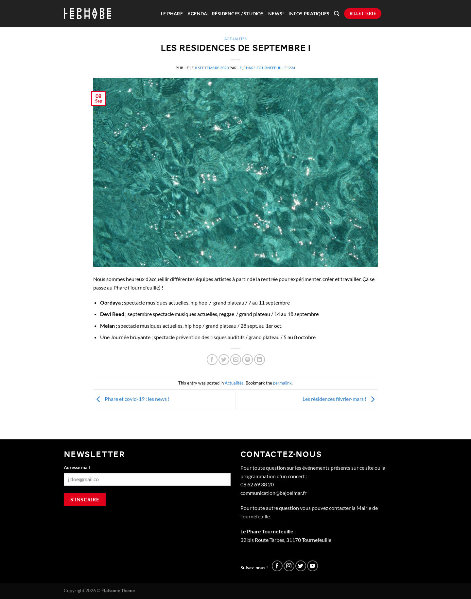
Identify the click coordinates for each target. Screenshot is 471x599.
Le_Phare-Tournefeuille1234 (266, 68)
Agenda (197, 13)
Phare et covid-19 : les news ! (131, 399)
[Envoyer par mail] (235, 359)
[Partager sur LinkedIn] (259, 359)
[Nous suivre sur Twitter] (300, 565)
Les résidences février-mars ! (340, 399)
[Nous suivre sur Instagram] (289, 565)
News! (276, 13)
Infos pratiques (308, 13)
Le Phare (172, 13)
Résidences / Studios (238, 13)
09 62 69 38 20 (257, 484)
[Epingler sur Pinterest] (247, 359)
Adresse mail (77, 467)
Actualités (235, 39)
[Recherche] (336, 13)
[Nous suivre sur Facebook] (277, 565)
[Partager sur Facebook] (212, 359)
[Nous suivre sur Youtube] (312, 565)
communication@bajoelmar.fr (273, 493)
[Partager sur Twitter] (223, 359)
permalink (282, 383)
